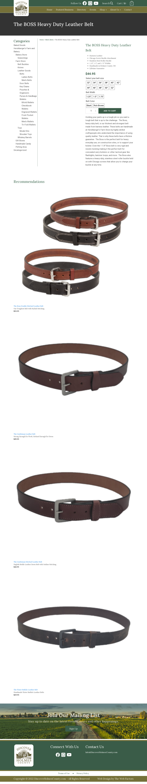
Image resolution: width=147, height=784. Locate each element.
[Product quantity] (91, 111)
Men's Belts (27, 80)
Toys (20, 128)
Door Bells (24, 83)
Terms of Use (60, 775)
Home (49, 9)
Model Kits (24, 131)
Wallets (23, 99)
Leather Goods (24, 70)
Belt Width (90, 92)
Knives (20, 67)
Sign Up (73, 729)
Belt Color (90, 101)
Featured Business (64, 9)
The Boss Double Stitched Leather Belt (28, 306)
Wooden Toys (26, 134)
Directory (81, 9)
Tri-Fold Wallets (29, 124)
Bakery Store (21, 55)
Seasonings (23, 58)
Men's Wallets (28, 121)
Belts (22, 74)
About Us (114, 9)
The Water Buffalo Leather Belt (26, 690)
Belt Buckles (23, 64)
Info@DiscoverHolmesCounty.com (107, 753)
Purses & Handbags (28, 96)
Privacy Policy (85, 775)
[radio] (88, 82)
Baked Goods (19, 45)
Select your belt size (95, 78)
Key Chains (24, 86)
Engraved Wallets (29, 112)
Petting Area (21, 147)
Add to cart (110, 111)
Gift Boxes (20, 140)
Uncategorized (20, 150)
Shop (102, 9)
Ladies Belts (27, 77)
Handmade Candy (23, 144)
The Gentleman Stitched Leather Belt (28, 562)
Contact (128, 9)
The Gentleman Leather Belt (24, 434)
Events (93, 9)
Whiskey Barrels (25, 137)
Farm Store (21, 61)
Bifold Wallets (28, 102)
